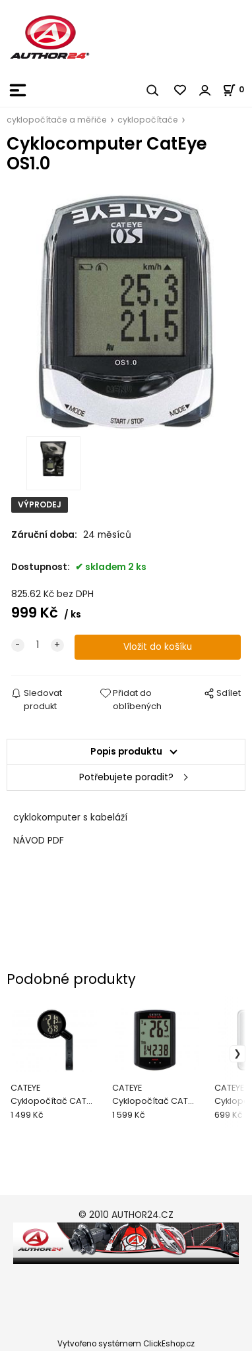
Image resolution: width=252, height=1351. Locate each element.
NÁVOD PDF (38, 840)
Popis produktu (126, 751)
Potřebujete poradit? (126, 777)
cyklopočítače (147, 119)
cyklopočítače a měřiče (57, 119)
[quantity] (37, 645)
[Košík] (237, 89)
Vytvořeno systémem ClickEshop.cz (126, 1343)
